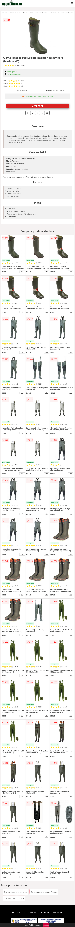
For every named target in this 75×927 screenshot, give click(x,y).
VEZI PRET (37, 106)
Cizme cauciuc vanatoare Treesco (61, 13)
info (22, 272)
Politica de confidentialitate (38, 912)
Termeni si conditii (18, 912)
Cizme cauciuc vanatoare (18, 13)
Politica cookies (56, 912)
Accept (46, 925)
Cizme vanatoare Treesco (39, 13)
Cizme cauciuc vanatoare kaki (15, 892)
